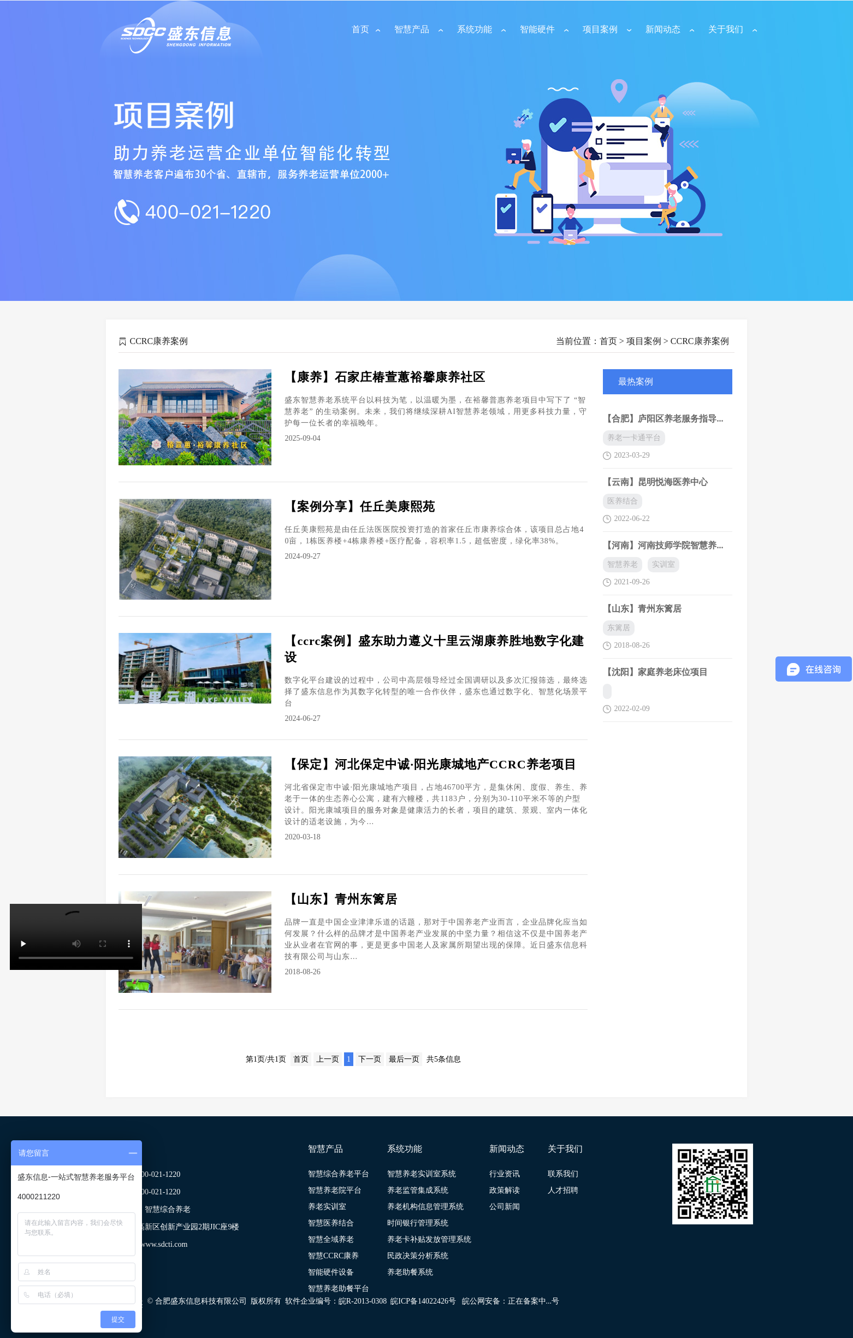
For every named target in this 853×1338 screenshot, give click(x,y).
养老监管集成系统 (417, 1190)
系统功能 (474, 29)
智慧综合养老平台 (338, 1174)
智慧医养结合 (331, 1223)
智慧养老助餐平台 (338, 1288)
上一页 (327, 1059)
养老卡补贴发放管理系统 (429, 1239)
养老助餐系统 (410, 1272)
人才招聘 (563, 1190)
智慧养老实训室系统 (421, 1174)
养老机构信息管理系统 (425, 1207)
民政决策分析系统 (417, 1256)
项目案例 (600, 29)
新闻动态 (662, 29)
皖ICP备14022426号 (423, 1301)
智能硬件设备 (331, 1272)
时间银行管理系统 (417, 1223)
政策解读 (504, 1190)
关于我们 (725, 29)
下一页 (369, 1059)
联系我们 (563, 1174)
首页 (360, 29)
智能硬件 (537, 29)
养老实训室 (327, 1207)
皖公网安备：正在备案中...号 (511, 1301)
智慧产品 (411, 29)
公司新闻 (504, 1207)
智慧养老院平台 (335, 1190)
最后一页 (404, 1059)
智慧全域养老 (331, 1239)
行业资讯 (504, 1174)
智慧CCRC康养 (333, 1256)
